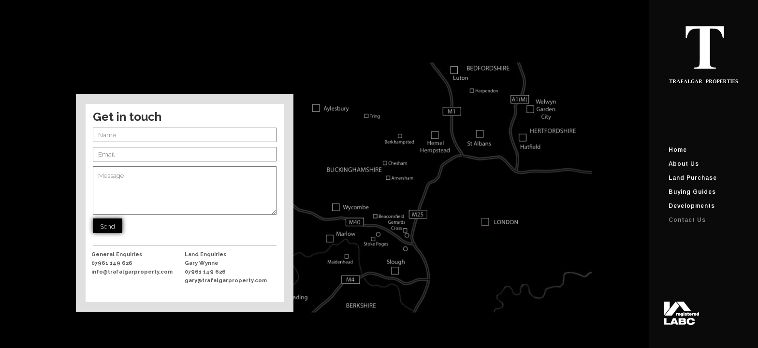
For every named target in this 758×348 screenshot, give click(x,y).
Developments (692, 206)
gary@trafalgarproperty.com (226, 280)
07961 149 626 (111, 263)
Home (678, 149)
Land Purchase (693, 177)
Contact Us (687, 220)
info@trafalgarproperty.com (132, 272)
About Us (684, 163)
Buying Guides (692, 191)
